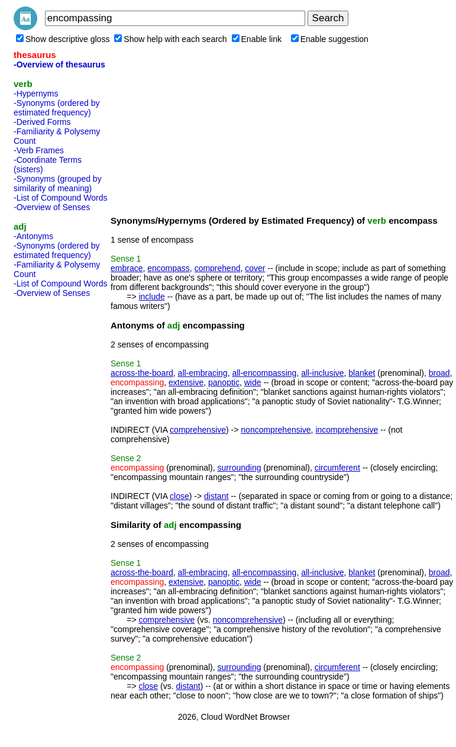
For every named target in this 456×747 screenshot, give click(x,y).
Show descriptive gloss (62, 39)
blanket (361, 373)
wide (252, 382)
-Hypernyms (36, 93)
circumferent (337, 467)
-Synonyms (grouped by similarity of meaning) (58, 183)
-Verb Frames (39, 150)
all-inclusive (322, 373)
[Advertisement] (61, 479)
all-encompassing (264, 373)
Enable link (257, 39)
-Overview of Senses (52, 207)
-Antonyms (33, 236)
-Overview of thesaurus (59, 64)
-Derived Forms (42, 122)
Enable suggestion (329, 39)
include (151, 296)
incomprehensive (346, 429)
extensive (186, 382)
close (179, 496)
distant (216, 496)
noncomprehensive (276, 429)
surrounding (239, 467)
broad (439, 373)
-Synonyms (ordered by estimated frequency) (57, 107)
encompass (168, 268)
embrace (127, 268)
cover (255, 268)
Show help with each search (170, 39)
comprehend (218, 268)
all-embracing (203, 373)
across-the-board (142, 373)
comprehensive (198, 429)
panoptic (224, 382)
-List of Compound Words (60, 197)
